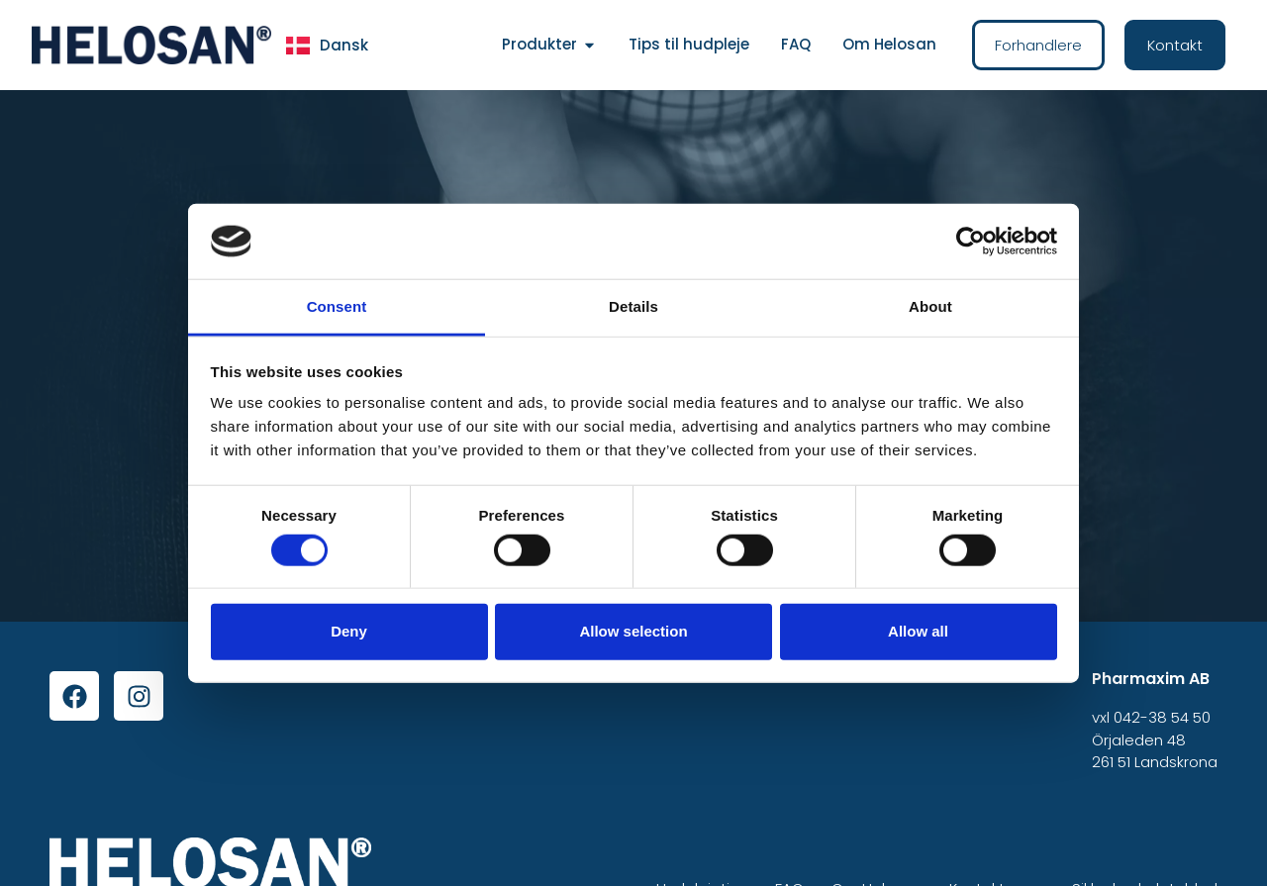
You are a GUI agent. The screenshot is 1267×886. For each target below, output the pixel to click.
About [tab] (930, 306)
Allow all (918, 631)
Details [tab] (633, 306)
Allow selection (633, 631)
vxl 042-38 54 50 (1151, 717)
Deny (349, 631)
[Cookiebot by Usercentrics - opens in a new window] (970, 241)
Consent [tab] (337, 306)
